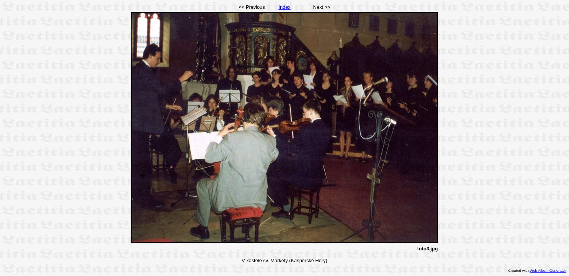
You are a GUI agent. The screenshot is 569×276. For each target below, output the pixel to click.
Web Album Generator (548, 270)
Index (284, 7)
